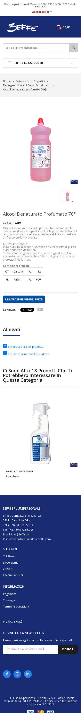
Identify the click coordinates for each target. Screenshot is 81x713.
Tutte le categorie (26, 63)
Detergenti (22, 81)
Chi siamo (9, 556)
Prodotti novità (12, 621)
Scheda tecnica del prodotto (23, 346)
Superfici (39, 81)
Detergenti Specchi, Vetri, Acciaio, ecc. (27, 85)
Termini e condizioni (16, 606)
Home (7, 81)
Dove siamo (11, 562)
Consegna (9, 600)
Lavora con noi (13, 575)
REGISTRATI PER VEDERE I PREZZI (24, 299)
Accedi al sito (42, 12)
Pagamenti (10, 594)
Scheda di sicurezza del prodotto (26, 354)
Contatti (8, 569)
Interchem (12, 476)
